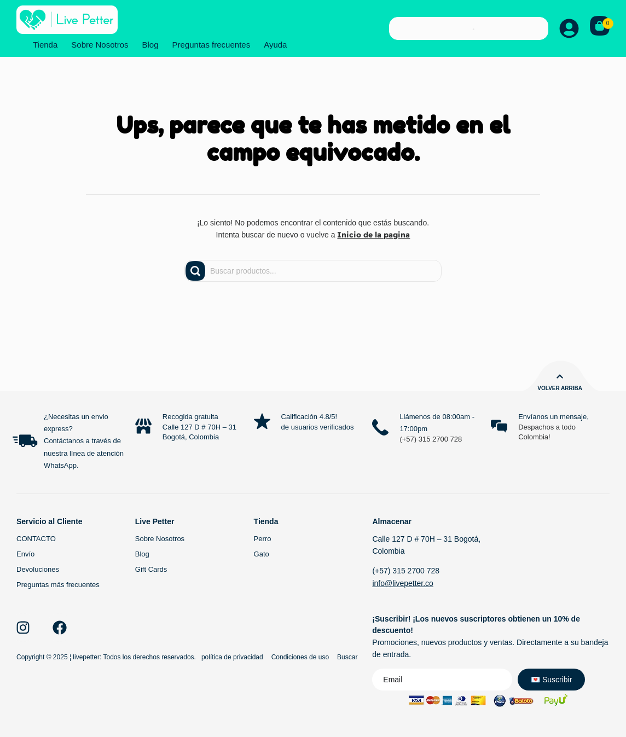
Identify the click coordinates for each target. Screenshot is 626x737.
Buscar (347, 657)
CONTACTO (36, 539)
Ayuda (275, 44)
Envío (25, 554)
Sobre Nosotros (99, 44)
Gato (261, 554)
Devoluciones (37, 569)
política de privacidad (232, 657)
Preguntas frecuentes (211, 44)
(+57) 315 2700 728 (430, 439)
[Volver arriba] (560, 376)
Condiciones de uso (300, 657)
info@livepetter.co (402, 583)
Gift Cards (151, 569)
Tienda (45, 44)
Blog (150, 44)
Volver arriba (559, 388)
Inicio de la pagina (373, 235)
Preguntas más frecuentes (58, 585)
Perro (262, 539)
